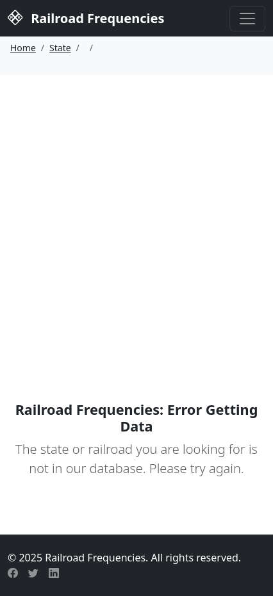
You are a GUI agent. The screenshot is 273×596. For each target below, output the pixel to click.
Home (23, 48)
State (60, 48)
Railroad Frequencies (86, 17)
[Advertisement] (136, 217)
